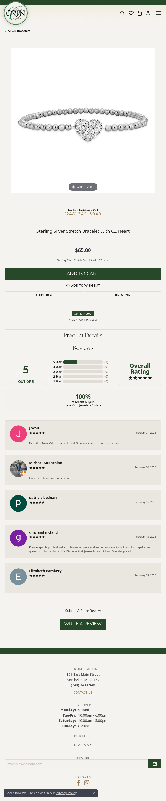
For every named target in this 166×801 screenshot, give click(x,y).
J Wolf (34, 428)
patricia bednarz (43, 497)
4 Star (57, 367)
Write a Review (83, 624)
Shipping (44, 295)
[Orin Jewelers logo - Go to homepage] (16, 13)
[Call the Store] (83, 685)
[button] (123, 13)
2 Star (57, 376)
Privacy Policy (66, 793)
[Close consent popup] (93, 793)
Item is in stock (83, 313)
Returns (122, 295)
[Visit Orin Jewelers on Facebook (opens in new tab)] (78, 783)
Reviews (83, 348)
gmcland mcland (43, 532)
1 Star (57, 381)
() (106, 362)
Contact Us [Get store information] (83, 692)
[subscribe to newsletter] (154, 763)
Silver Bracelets (19, 31)
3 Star (57, 372)
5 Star (57, 362)
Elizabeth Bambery (45, 571)
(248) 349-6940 (83, 214)
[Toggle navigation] (158, 13)
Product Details (83, 336)
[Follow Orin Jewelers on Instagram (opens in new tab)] (86, 783)
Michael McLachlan (45, 462)
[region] (83, 126)
